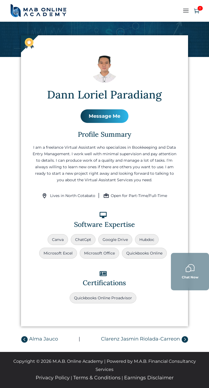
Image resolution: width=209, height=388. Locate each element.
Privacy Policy (53, 378)
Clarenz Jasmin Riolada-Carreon (140, 339)
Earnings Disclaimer (149, 378)
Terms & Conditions (97, 378)
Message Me (104, 116)
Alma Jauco (43, 339)
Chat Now (190, 271)
